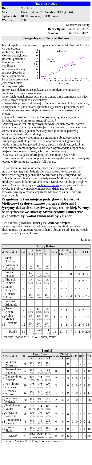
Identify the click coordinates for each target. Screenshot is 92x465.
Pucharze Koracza (48, 185)
